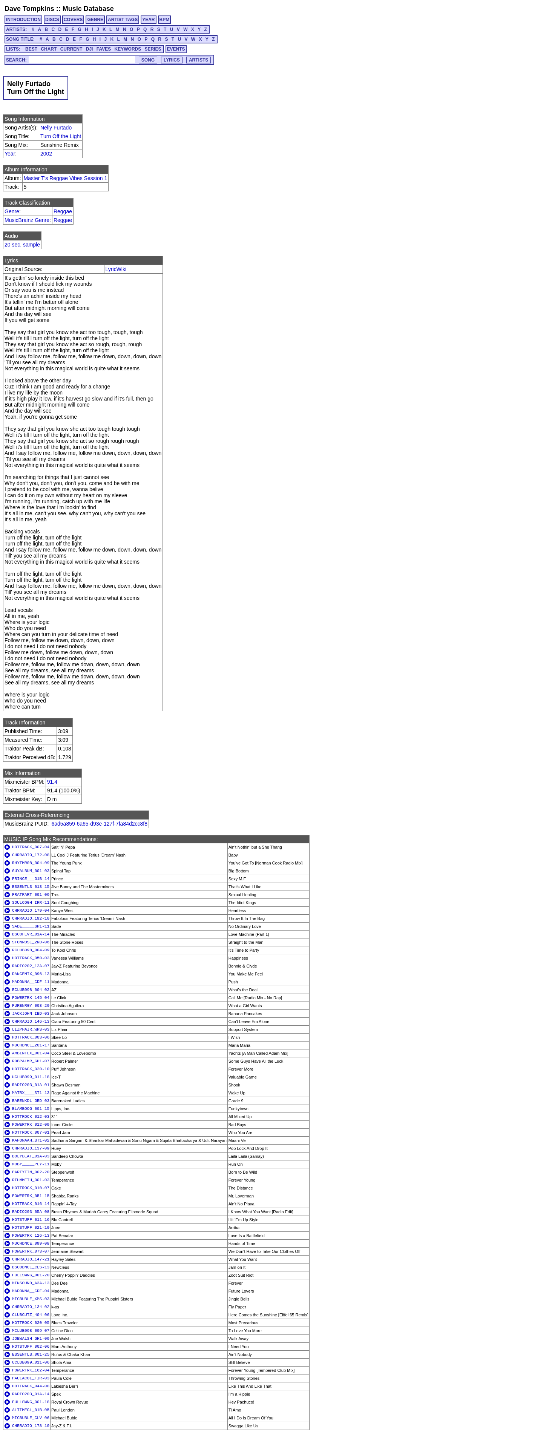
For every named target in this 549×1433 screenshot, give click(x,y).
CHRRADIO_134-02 (30, 1307)
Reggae (63, 211)
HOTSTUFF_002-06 (30, 1346)
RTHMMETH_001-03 (30, 1180)
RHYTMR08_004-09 (30, 863)
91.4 (52, 782)
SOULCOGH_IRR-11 (30, 902)
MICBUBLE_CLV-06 (30, 1418)
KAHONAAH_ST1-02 (30, 1140)
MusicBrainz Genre (27, 220)
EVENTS (176, 49)
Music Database (88, 8)
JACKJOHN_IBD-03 (30, 1013)
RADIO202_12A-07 (30, 966)
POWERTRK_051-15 (30, 1196)
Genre (12, 211)
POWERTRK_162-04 (30, 1370)
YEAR (148, 19)
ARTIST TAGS (123, 19)
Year (10, 154)
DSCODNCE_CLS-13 (30, 1267)
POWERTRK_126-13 (30, 1235)
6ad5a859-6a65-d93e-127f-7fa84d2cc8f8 (99, 824)
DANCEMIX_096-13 (30, 974)
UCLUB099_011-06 (30, 1362)
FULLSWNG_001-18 (30, 1402)
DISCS (52, 19)
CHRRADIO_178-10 (30, 1426)
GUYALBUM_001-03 (30, 871)
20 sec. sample (22, 245)
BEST (31, 49)
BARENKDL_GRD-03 (30, 1101)
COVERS (73, 19)
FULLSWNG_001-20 (30, 1275)
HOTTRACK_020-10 (30, 1069)
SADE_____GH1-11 (30, 926)
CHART (49, 49)
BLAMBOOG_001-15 (30, 1108)
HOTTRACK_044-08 (30, 1386)
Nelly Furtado (56, 128)
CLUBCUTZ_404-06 (30, 1315)
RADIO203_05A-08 (30, 1212)
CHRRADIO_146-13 (30, 1021)
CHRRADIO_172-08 (30, 855)
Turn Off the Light (60, 136)
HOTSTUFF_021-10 (30, 1227)
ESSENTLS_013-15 (30, 886)
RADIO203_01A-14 (30, 1394)
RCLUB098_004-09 (30, 950)
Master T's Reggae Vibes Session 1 (65, 178)
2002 (46, 154)
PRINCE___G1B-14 (30, 879)
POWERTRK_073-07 (30, 1251)
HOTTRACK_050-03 (30, 958)
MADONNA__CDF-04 (30, 1291)
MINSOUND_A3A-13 (30, 1283)
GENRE (95, 19)
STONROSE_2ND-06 (30, 942)
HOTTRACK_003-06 (30, 1037)
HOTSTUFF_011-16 (30, 1219)
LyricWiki (116, 269)
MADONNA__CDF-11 (30, 982)
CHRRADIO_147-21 (30, 1259)
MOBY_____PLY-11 (30, 1164)
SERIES (153, 49)
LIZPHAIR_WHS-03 (30, 1029)
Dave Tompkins (29, 8)
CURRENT (71, 49)
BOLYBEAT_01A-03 (30, 1156)
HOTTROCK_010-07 (30, 1188)
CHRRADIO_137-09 (30, 1148)
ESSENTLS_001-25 (30, 1354)
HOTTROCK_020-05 (30, 1323)
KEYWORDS (128, 49)
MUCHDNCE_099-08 (30, 1243)
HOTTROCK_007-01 (30, 1132)
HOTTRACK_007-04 (30, 847)
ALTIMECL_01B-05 (30, 1410)
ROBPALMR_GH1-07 (30, 1061)
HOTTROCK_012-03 (30, 1116)
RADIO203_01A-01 (30, 1085)
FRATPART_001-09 (30, 894)
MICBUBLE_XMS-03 (30, 1299)
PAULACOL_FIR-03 (30, 1378)
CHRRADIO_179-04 (30, 910)
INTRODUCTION (23, 19)
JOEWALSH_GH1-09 (30, 1338)
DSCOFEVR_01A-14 (30, 934)
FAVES (104, 49)
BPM (164, 19)
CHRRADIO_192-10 (30, 918)
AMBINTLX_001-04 (30, 1053)
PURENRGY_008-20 (30, 1005)
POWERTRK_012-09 (30, 1124)
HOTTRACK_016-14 (30, 1204)
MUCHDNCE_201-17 (30, 1045)
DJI (89, 49)
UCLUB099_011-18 (30, 1077)
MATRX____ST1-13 (30, 1093)
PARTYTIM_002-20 (30, 1172)
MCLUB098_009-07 (30, 1330)
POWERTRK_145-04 (30, 997)
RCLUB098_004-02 (30, 990)
